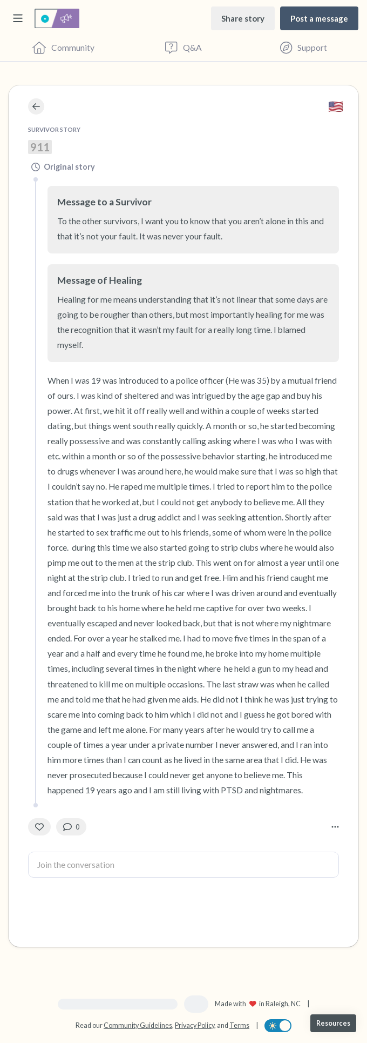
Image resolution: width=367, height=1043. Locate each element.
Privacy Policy (194, 1025)
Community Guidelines (138, 1025)
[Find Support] (303, 47)
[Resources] (333, 1023)
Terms (239, 1025)
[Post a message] (319, 18)
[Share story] (243, 18)
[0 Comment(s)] (71, 826)
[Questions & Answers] (184, 47)
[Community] (63, 47)
